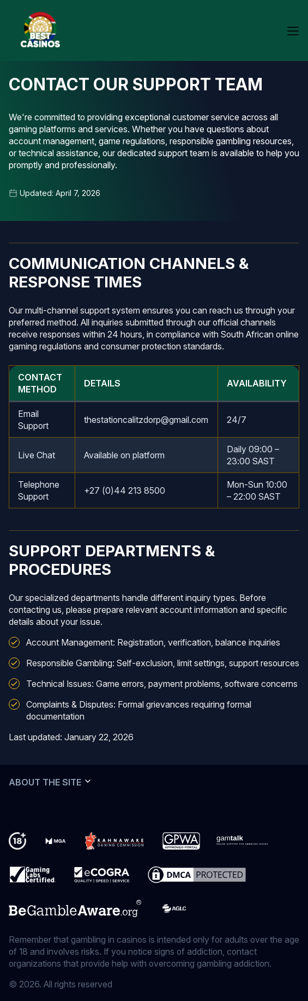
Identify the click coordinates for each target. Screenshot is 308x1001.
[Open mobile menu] (292, 30)
